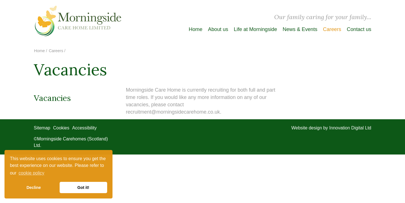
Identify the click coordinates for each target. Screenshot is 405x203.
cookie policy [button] (31, 173)
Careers (332, 29)
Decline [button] (33, 187)
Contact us (359, 29)
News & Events (300, 29)
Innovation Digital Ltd (350, 127)
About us (218, 29)
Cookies (61, 127)
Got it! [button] (83, 187)
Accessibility (84, 127)
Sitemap (42, 127)
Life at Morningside (255, 29)
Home (195, 29)
